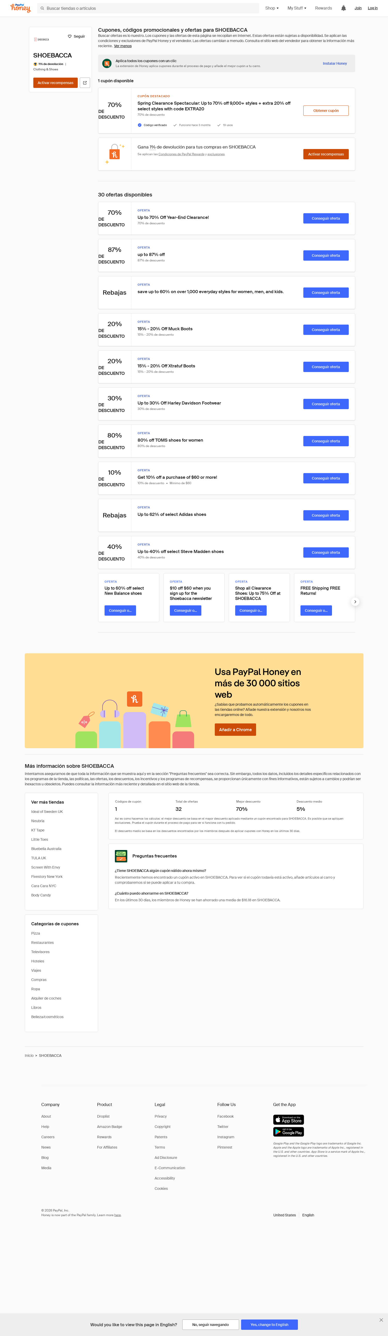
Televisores (40, 952)
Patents (161, 1137)
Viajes (36, 970)
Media (46, 1168)
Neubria (37, 821)
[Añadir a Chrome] (235, 729)
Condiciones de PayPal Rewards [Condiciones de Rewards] (181, 154)
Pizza (35, 933)
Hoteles (37, 961)
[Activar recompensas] (55, 83)
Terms (160, 1147)
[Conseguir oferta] (326, 218)
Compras (38, 979)
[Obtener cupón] (326, 110)
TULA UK (38, 858)
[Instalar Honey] (335, 63)
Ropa (35, 989)
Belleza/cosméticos (47, 1017)
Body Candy (41, 895)
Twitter (222, 1126)
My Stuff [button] (297, 8)
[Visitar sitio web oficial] (85, 83)
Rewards (323, 8)
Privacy (161, 1116)
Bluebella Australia (46, 848)
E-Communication (170, 1168)
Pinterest (224, 1147)
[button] (293, 1215)
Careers (47, 1137)
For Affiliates (107, 1147)
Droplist (103, 1116)
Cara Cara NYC (43, 886)
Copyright (163, 1126)
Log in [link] (373, 8)
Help (45, 1126)
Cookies (161, 1188)
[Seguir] (76, 36)
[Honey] (20, 8)
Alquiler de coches (46, 998)
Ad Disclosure (166, 1157)
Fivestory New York (46, 876)
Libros (36, 1007)
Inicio (29, 1055)
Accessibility (165, 1178)
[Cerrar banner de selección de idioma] (381, 1320)
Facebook (225, 1116)
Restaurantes (42, 942)
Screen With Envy (45, 867)
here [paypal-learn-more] (117, 1215)
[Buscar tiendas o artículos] (148, 8)
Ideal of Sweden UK (47, 811)
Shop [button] (272, 8)
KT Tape (37, 830)
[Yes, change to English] (269, 1324)
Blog (45, 1157)
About (46, 1116)
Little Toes (39, 839)
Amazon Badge (109, 1126)
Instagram (225, 1137)
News (46, 1147)
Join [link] (358, 8)
